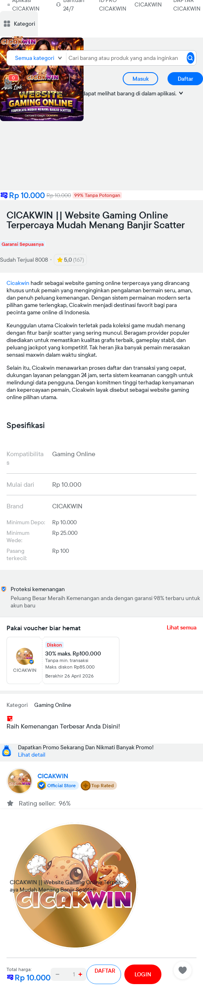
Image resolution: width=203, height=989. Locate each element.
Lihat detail (31, 754)
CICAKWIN (148, 4)
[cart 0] (8, 83)
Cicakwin (18, 283)
